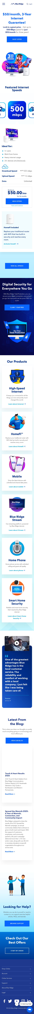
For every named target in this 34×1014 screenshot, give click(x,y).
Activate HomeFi (10, 244)
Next (31, 110)
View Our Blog (17, 740)
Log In (30, 4)
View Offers (17, 201)
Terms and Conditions (17, 205)
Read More (9, 794)
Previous (4, 110)
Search (27, 4)
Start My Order (17, 951)
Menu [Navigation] (3, 4)
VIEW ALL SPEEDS (17, 266)
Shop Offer (17, 39)
